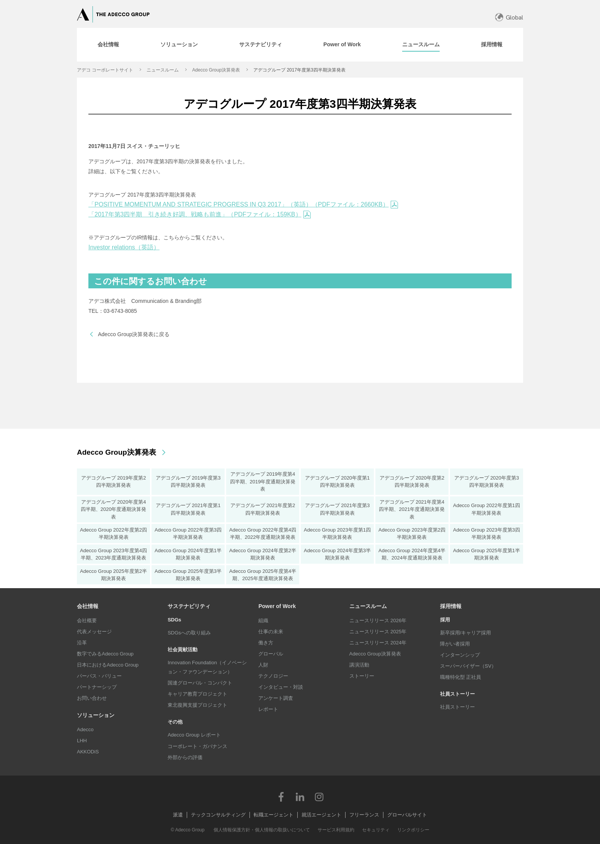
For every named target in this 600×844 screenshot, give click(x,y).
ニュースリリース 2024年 (378, 643)
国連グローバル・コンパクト (200, 683)
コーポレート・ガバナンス (197, 746)
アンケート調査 (275, 698)
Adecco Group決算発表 (216, 70)
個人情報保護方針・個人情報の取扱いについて (262, 830)
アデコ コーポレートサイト (105, 70)
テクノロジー (273, 676)
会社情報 (87, 606)
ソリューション (95, 715)
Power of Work (277, 606)
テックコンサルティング (218, 815)
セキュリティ (376, 830)
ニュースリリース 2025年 (378, 631)
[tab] (108, 45)
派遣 (178, 815)
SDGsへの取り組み (189, 633)
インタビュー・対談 (280, 687)
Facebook (281, 796)
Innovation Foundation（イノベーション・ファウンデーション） (207, 667)
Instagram (319, 796)
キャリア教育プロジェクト (197, 694)
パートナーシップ (97, 687)
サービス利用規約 (336, 830)
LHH (82, 740)
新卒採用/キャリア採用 (465, 633)
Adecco (85, 729)
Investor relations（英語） (124, 247)
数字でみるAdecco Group (105, 654)
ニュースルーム (163, 70)
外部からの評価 (185, 757)
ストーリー (361, 676)
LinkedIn (300, 796)
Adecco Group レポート (194, 735)
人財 (263, 665)
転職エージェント (273, 815)
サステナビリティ (189, 606)
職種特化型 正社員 (460, 677)
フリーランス (364, 815)
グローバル (270, 654)
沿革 (82, 643)
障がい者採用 (455, 644)
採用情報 (450, 606)
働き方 (265, 643)
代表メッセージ (94, 631)
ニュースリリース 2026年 (378, 620)
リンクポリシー (413, 830)
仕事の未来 (270, 631)
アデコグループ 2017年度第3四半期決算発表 (299, 70)
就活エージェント (321, 815)
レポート (268, 709)
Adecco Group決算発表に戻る (134, 334)
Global (514, 17)
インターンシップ (460, 655)
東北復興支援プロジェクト (197, 705)
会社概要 (87, 620)
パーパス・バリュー (99, 676)
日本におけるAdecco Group (108, 665)
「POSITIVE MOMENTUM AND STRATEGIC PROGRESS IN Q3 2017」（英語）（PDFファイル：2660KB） (243, 204)
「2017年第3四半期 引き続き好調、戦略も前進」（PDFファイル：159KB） (199, 214)
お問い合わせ (92, 698)
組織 (263, 620)
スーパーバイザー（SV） (468, 666)
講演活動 (359, 665)
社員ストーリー (457, 707)
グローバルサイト (407, 815)
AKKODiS (88, 752)
